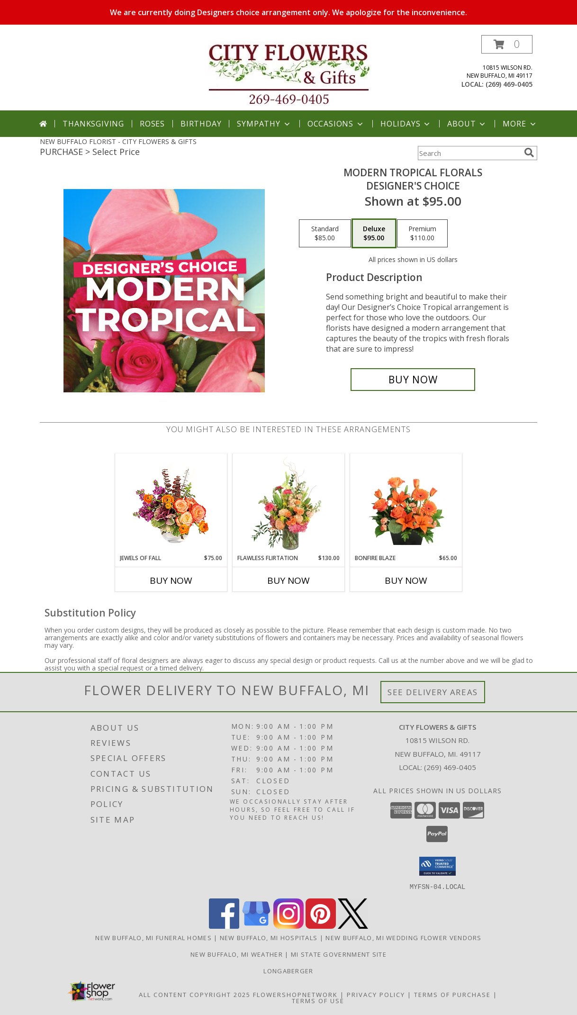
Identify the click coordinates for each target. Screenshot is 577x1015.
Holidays (406, 123)
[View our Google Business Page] (256, 925)
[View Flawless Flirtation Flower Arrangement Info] (288, 504)
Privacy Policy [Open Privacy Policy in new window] (376, 994)
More (520, 123)
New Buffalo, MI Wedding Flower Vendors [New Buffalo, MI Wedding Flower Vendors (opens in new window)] (403, 937)
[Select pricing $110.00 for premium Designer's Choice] (422, 233)
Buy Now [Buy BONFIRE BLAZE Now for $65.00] (406, 580)
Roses (152, 123)
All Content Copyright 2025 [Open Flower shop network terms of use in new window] (195, 994)
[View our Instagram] (288, 925)
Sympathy (264, 123)
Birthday (200, 123)
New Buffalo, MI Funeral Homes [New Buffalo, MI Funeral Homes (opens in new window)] (153, 937)
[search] (529, 152)
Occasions (336, 123)
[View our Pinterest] (321, 925)
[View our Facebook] (224, 925)
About (467, 123)
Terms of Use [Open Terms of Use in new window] (318, 1000)
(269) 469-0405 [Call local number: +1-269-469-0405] (509, 84)
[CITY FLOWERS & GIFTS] (289, 72)
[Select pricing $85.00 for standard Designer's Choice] (325, 233)
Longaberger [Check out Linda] (288, 970)
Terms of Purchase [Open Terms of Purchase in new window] (452, 994)
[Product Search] (469, 153)
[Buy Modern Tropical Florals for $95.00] (413, 379)
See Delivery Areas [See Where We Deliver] (433, 692)
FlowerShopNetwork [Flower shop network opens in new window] (295, 994)
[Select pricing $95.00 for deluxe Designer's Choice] (374, 233)
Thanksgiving (93, 123)
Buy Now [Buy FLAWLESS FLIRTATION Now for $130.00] (288, 580)
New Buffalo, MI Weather (236, 954)
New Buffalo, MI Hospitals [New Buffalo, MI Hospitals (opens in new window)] (269, 937)
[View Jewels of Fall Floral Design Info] (171, 504)
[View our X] (353, 925)
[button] (506, 44)
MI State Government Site (339, 954)
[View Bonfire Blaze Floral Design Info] (406, 504)
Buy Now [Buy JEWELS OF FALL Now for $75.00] (171, 580)
